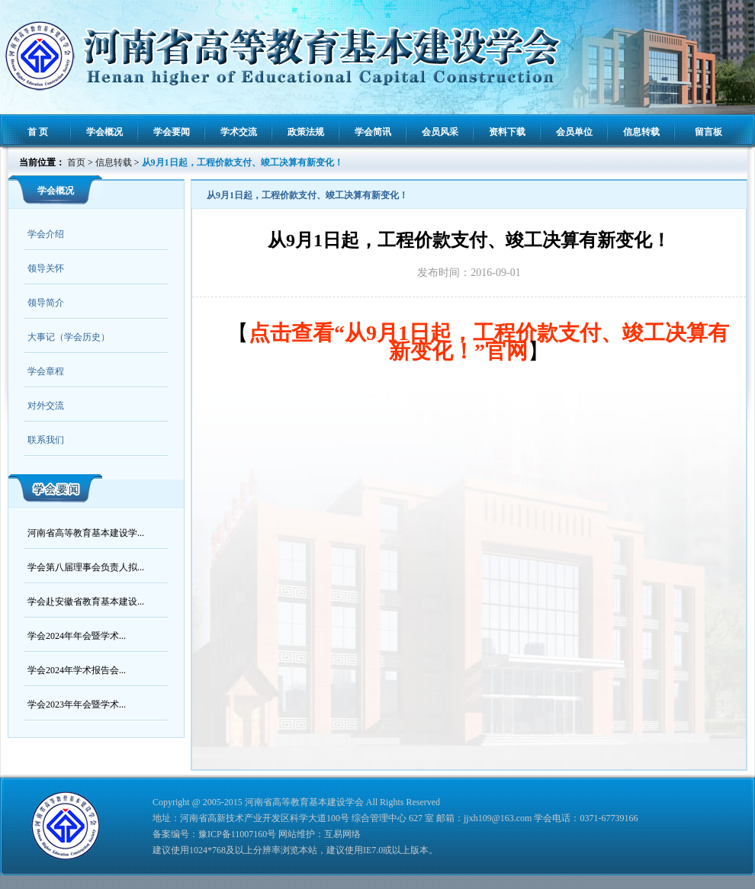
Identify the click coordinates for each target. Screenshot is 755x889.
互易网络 (342, 834)
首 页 (37, 132)
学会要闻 (171, 132)
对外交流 (45, 405)
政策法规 (306, 132)
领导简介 (45, 302)
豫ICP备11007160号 (237, 834)
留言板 (708, 132)
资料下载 (507, 132)
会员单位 (574, 132)
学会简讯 (373, 132)
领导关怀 (45, 268)
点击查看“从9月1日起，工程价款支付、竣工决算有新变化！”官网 (489, 342)
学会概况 (104, 132)
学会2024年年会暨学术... (76, 636)
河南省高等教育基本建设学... (85, 533)
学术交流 (238, 132)
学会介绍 (45, 234)
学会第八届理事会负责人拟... (85, 567)
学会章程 (45, 371)
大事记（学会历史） (68, 337)
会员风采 (440, 132)
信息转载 (641, 132)
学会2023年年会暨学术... (76, 704)
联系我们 (45, 440)
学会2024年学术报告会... (76, 670)
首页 (76, 162)
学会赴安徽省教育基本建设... (85, 601)
